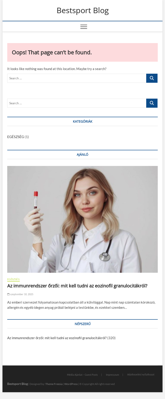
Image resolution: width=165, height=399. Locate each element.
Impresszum (112, 374)
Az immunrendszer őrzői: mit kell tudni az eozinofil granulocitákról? (77, 286)
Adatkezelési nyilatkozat (140, 374)
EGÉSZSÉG (15, 137)
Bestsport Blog (83, 10)
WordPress (71, 384)
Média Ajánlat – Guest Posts (82, 374)
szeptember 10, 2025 (20, 294)
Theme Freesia (53, 384)
